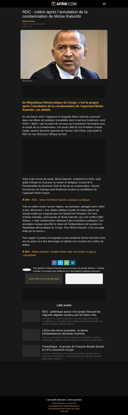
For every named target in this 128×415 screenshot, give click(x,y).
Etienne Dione (28, 21)
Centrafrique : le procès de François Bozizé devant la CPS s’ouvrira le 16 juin (73, 348)
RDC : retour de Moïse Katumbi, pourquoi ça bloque (60, 199)
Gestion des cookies (72, 409)
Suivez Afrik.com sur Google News (43, 279)
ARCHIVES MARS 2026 (57, 409)
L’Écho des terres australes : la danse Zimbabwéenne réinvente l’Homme (65, 332)
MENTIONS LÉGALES (71, 406)
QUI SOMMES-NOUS (56, 406)
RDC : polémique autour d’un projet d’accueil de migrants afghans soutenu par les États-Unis (71, 313)
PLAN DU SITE (71, 403)
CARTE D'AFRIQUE (58, 403)
